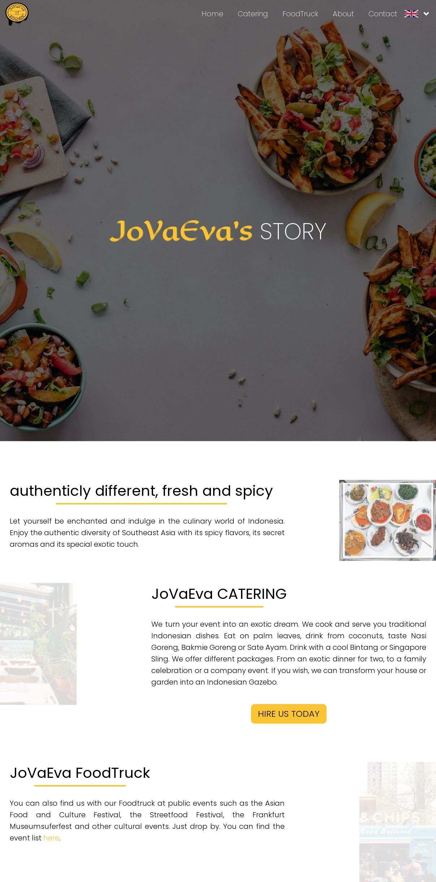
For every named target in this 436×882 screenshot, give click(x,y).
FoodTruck (300, 14)
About (343, 14)
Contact (382, 14)
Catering (253, 14)
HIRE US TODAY (289, 714)
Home (212, 14)
